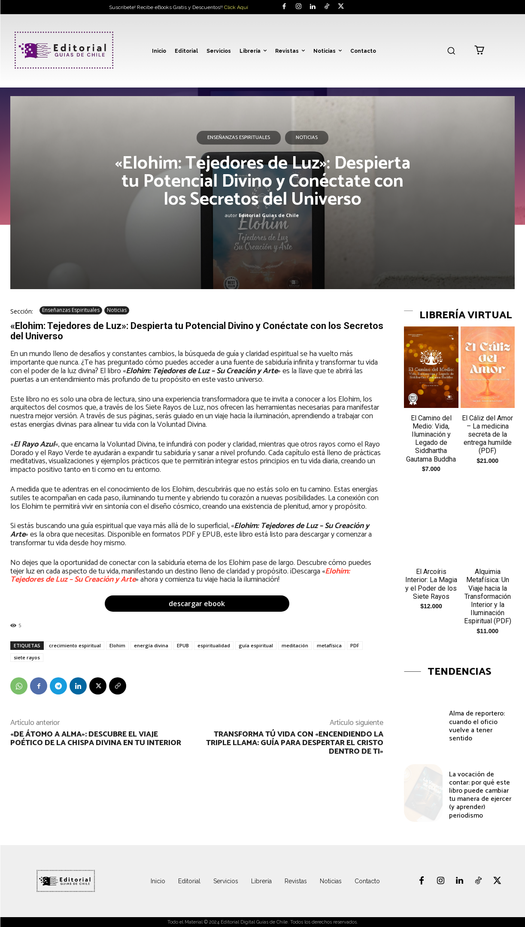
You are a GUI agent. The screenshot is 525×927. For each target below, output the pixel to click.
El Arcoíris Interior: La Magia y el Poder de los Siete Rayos (431, 584)
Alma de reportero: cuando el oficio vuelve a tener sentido (477, 726)
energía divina (151, 645)
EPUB (183, 645)
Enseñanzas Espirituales (239, 138)
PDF (354, 645)
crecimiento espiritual (75, 645)
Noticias (306, 138)
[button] (451, 50)
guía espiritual (256, 645)
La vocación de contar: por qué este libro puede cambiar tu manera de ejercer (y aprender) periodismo (480, 795)
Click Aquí (236, 7)
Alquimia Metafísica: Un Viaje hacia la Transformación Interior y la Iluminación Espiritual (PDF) (487, 596)
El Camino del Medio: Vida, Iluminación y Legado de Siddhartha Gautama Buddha (431, 438)
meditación (295, 645)
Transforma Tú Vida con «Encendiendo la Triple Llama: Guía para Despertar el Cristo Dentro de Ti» (294, 743)
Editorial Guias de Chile (269, 215)
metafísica (329, 645)
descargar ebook (197, 603)
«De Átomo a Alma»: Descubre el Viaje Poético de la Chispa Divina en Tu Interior (95, 738)
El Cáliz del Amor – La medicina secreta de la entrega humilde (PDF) (487, 434)
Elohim (117, 645)
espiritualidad (213, 645)
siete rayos (27, 657)
